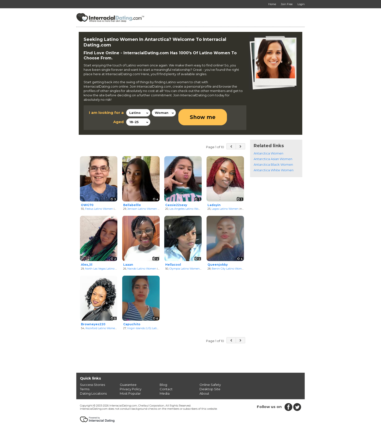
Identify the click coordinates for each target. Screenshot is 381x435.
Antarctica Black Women (273, 164)
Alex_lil (86, 264)
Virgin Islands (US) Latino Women (149, 328)
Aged (118, 121)
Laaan (128, 264)
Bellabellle (132, 205)
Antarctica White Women (274, 170)
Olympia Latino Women (184, 268)
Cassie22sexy (176, 205)
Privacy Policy (130, 389)
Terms (84, 389)
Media (165, 393)
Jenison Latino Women (142, 208)
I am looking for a (106, 112)
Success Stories (92, 385)
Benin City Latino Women (228, 268)
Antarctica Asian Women (273, 159)
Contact (166, 389)
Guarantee (128, 385)
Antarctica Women (268, 153)
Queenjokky (218, 264)
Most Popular (130, 393)
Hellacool (173, 264)
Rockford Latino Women (101, 328)
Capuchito (131, 324)
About (204, 393)
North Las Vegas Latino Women (105, 268)
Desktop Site (209, 389)
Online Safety (210, 385)
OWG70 (87, 205)
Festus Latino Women (99, 208)
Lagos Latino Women (225, 208)
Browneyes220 (93, 324)
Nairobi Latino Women (141, 268)
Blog (163, 385)
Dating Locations (93, 393)
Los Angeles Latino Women (186, 208)
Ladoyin (214, 205)
